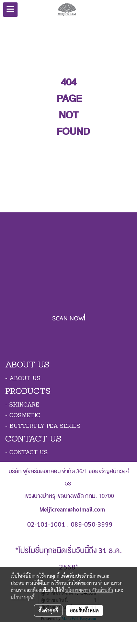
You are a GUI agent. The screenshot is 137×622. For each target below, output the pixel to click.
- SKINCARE (22, 405)
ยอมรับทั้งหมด (84, 610)
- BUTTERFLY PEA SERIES (42, 426)
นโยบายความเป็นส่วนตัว (89, 590)
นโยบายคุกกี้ (23, 597)
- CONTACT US (26, 453)
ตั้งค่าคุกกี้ (48, 610)
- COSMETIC (22, 416)
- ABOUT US (23, 379)
